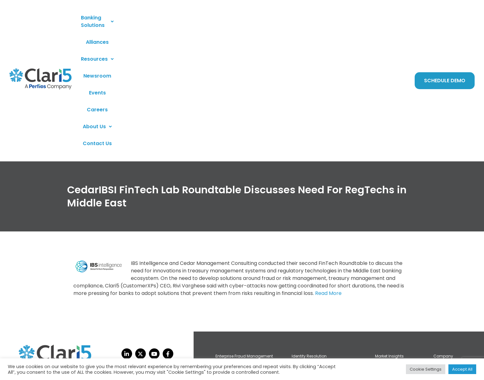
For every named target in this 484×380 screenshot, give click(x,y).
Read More (328, 175)
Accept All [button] (462, 369)
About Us (330, 21)
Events (274, 21)
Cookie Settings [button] (426, 369)
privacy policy (40, 356)
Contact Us (365, 21)
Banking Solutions (131, 21)
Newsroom (245, 21)
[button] (132, 21)
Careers (299, 21)
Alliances (175, 21)
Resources (209, 21)
